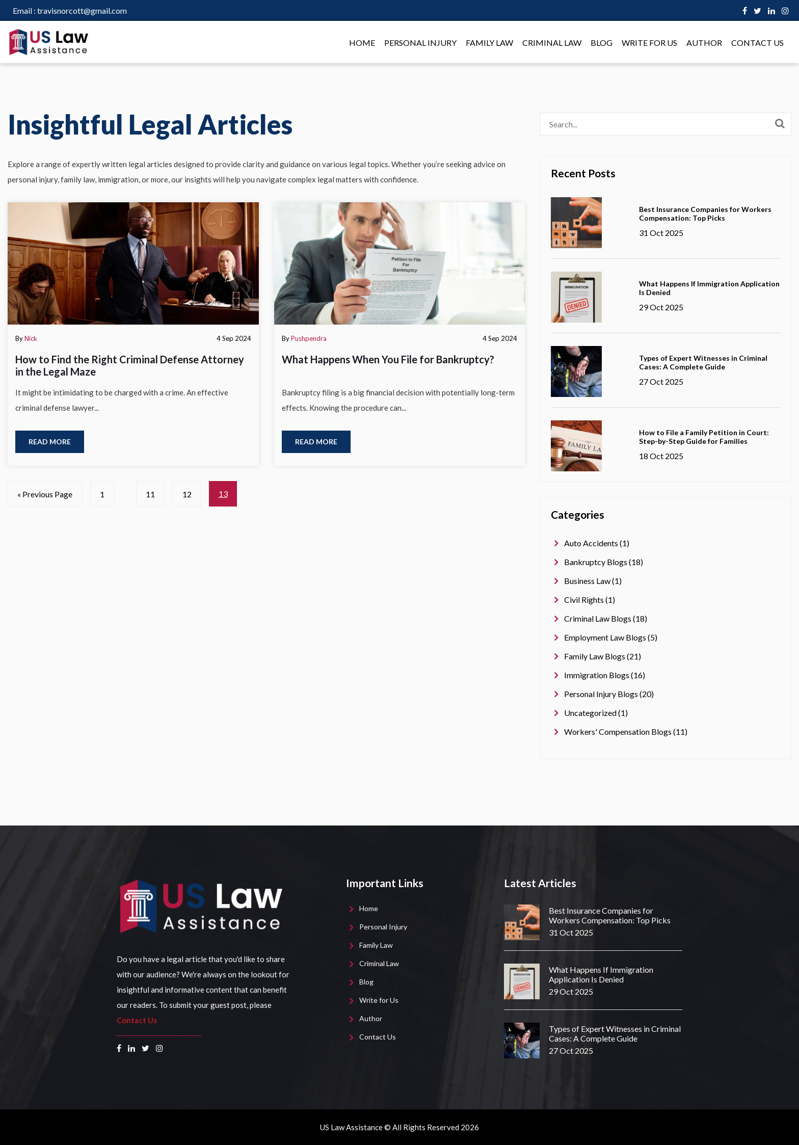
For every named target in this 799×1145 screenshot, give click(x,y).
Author (704, 42)
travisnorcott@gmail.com (70, 10)
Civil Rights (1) (589, 599)
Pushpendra (309, 338)
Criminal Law (551, 42)
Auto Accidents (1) (596, 543)
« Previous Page (44, 494)
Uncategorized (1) (596, 712)
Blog (601, 42)
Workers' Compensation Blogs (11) (625, 731)
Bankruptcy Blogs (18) (603, 562)
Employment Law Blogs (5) (610, 637)
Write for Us (649, 42)
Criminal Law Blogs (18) (605, 618)
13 (223, 493)
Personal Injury (420, 42)
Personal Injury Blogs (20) (609, 694)
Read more (50, 441)
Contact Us (757, 42)
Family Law (489, 42)
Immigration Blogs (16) (604, 675)
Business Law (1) (593, 580)
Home (362, 42)
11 (150, 494)
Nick (30, 338)
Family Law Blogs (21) (602, 656)
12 (187, 494)
